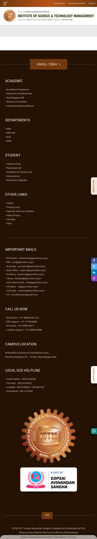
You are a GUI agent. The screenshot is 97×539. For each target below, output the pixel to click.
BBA (9, 128)
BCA (9, 137)
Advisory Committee (17, 101)
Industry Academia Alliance (20, 106)
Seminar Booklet (77, 3)
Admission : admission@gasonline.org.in (27, 258)
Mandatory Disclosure (66, 537)
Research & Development (19, 93)
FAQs (9, 223)
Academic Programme (18, 89)
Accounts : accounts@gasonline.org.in (26, 266)
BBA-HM (11, 132)
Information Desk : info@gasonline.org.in (27, 282)
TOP (47, 515)
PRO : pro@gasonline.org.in (20, 262)
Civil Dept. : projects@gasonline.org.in (26, 290)
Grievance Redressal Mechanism (36, 537)
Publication (59, 3)
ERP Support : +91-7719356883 (22, 321)
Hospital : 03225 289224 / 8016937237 (26, 387)
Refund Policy (13, 215)
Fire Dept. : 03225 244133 (19, 383)
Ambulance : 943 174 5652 (20, 391)
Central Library (14, 164)
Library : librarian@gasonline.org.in (24, 278)
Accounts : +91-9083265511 (20, 325)
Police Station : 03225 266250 (21, 379)
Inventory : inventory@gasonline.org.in (25, 274)
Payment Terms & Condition (20, 211)
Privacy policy (13, 207)
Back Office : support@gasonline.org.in (26, 270)
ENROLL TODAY (48, 64)
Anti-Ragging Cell (15, 97)
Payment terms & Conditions (48, 532)
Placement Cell (14, 168)
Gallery (10, 203)
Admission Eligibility (17, 180)
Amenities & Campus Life (19, 172)
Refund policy (71, 532)
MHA (9, 141)
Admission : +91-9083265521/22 (23, 317)
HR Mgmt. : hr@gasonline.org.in (22, 286)
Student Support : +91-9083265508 (24, 330)
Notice (92, 3)
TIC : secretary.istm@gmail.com (22, 294)
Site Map (11, 219)
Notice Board (13, 176)
